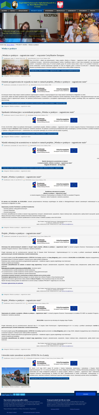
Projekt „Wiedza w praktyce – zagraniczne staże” (21, 177)
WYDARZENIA (49, 10)
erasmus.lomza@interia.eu (67, 224)
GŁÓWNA (4, 10)
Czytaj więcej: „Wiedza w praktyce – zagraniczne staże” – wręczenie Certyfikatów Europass (55, 70)
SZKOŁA (12, 10)
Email (41, 58)
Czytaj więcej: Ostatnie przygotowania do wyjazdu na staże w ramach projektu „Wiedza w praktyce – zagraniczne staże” (34, 103)
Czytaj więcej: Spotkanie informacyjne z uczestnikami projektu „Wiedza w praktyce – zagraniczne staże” (30, 133)
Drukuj (38, 58)
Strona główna (10, 44)
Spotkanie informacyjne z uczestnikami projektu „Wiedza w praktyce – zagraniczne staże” (38, 112)
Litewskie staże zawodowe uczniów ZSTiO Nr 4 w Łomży (25, 355)
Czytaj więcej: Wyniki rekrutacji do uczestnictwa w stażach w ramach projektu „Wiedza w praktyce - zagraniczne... (32, 168)
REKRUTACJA (61, 10)
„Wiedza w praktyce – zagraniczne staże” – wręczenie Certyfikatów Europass (33, 55)
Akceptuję (85, 394)
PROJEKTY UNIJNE (36, 10)
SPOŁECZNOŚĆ (23, 10)
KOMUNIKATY (72, 10)
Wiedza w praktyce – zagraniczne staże (20, 76)
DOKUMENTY (83, 10)
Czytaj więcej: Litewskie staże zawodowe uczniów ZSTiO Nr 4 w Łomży (49, 378)
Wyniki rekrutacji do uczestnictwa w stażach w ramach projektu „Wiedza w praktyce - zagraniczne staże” (44, 142)
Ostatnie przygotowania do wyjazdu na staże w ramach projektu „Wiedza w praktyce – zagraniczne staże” (44, 82)
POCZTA (92, 10)
